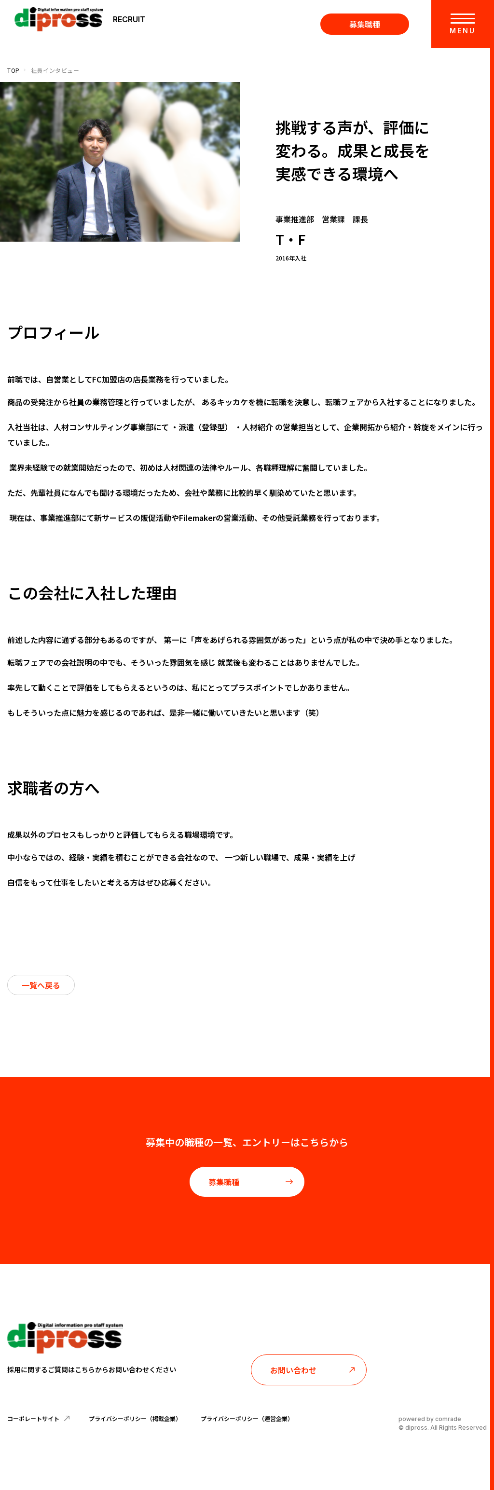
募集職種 (364, 24)
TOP (13, 70)
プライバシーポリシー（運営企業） (247, 1418)
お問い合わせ (313, 1370)
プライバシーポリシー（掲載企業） (135, 1418)
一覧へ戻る (41, 985)
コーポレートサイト (38, 1418)
